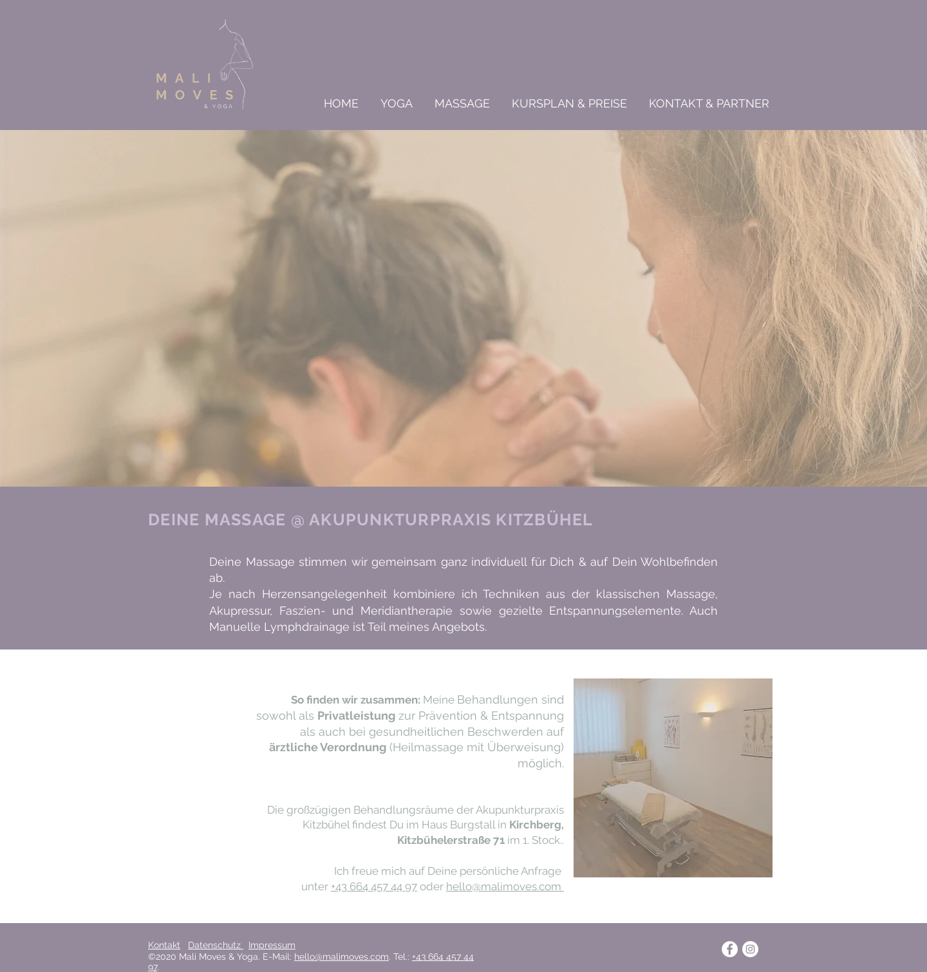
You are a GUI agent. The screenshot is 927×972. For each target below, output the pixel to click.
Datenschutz (215, 945)
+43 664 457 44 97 (374, 886)
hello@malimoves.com (505, 886)
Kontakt (164, 945)
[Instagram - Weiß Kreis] (750, 949)
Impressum (271, 945)
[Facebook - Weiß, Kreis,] (730, 949)
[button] (395, 103)
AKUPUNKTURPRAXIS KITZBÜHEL (451, 519)
